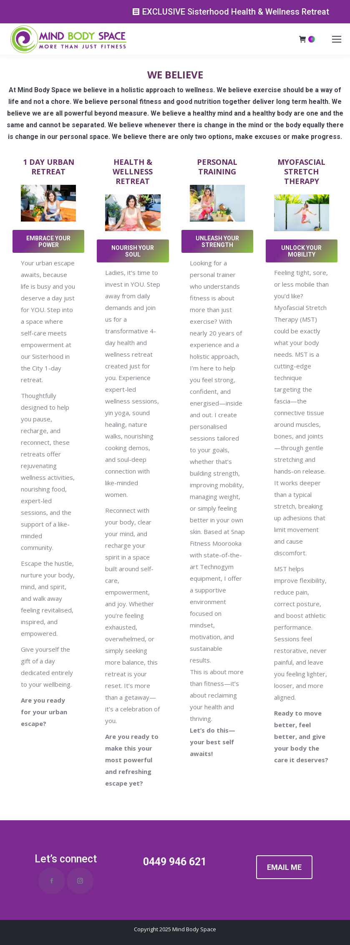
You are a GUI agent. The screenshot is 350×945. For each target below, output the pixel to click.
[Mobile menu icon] (337, 39)
